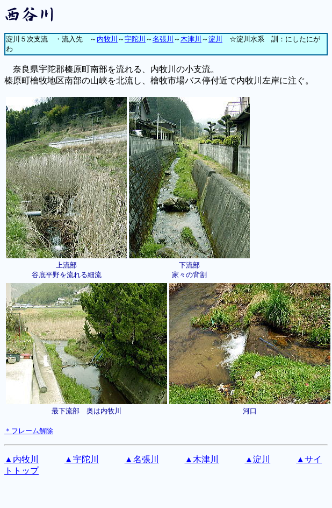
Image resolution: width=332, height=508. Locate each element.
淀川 (215, 39)
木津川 (191, 39)
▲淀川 (257, 459)
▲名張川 (142, 459)
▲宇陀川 (81, 459)
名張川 (163, 39)
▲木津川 (202, 459)
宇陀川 (135, 39)
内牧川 (107, 39)
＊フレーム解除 (28, 431)
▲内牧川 (21, 459)
